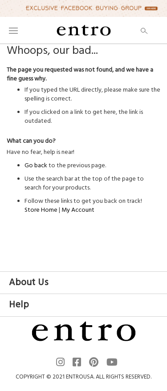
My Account (77, 210)
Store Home (40, 210)
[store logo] (84, 30)
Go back (35, 165)
